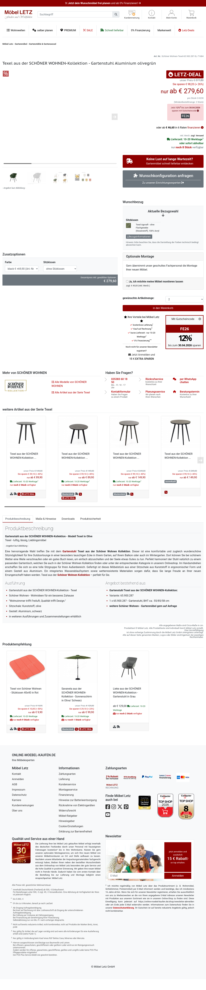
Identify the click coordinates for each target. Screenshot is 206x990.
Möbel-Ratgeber (68, 826)
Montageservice (68, 800)
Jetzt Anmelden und (142, 368)
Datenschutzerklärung (123, 918)
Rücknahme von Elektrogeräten (77, 816)
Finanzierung (66, 805)
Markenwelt (164, 30)
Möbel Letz (7, 44)
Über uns (17, 821)
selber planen (42, 30)
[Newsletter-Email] (136, 886)
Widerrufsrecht (67, 821)
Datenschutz (19, 805)
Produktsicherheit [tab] (90, 529)
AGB (14, 795)
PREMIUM (68, 30)
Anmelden (18, 790)
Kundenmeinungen (23, 816)
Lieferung (64, 790)
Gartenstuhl (69, 562)
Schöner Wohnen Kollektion (73, 585)
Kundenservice (67, 795)
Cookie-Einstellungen (71, 837)
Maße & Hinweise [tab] (46, 529)
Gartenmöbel (21, 44)
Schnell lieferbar (112, 30)
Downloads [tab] (68, 529)
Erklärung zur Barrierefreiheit (75, 842)
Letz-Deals (186, 30)
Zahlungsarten (67, 784)
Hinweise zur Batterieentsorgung (78, 810)
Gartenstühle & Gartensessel (42, 44)
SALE (88, 30)
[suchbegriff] (75, 14)
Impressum (18, 800)
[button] (152, 14)
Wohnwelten (16, 30)
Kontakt (16, 784)
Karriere (16, 810)
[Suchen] (116, 14)
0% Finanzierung (140, 30)
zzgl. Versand (197, 146)
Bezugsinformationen (139, 247)
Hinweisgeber (67, 831)
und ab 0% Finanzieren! (103, 3)
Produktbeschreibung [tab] (17, 529)
